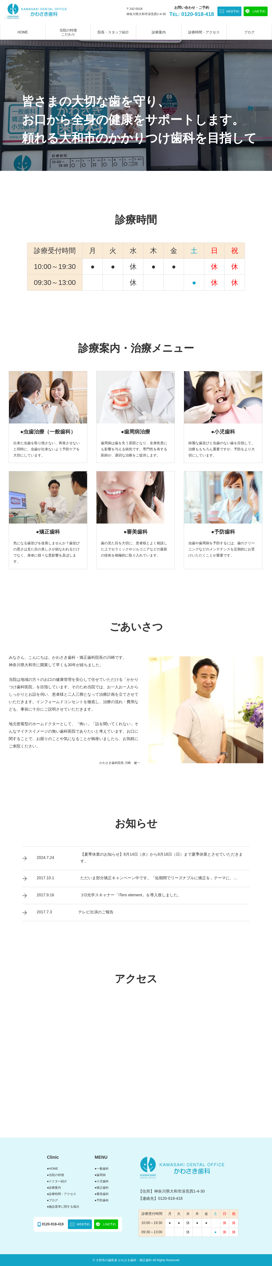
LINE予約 (259, 11)
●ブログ (52, 1200)
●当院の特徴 (55, 1175)
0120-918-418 (53, 1224)
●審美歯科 (102, 1194)
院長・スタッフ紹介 (113, 32)
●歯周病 (100, 1175)
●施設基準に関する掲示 (63, 1206)
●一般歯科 (102, 1168)
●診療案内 (54, 1187)
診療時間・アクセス (204, 32)
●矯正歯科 (102, 1187)
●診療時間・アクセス (61, 1194)
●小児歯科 (102, 1181)
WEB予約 (232, 11)
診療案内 (159, 32)
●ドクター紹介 (57, 1181)
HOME (22, 32)
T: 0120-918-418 (191, 14)
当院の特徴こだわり (68, 32)
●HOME (52, 1168)
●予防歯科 (102, 1200)
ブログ (249, 32)
